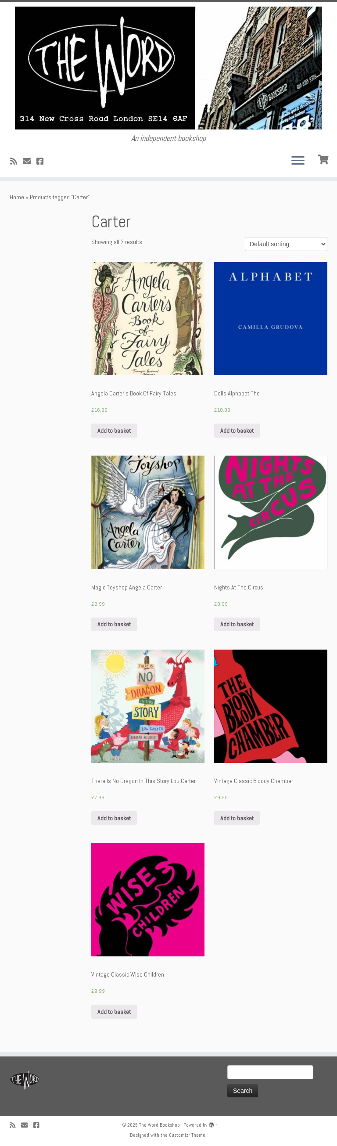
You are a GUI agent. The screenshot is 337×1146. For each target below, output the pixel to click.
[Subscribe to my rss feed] (16, 161)
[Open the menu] (298, 161)
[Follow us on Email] (29, 161)
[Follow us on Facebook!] (42, 161)
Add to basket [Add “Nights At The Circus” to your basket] (237, 624)
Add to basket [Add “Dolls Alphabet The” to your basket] (237, 431)
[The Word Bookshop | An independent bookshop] (168, 68)
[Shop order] (286, 244)
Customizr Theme (187, 1135)
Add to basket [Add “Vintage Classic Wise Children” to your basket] (114, 1012)
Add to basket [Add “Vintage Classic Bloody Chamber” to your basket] (237, 818)
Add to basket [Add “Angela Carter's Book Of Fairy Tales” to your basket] (114, 431)
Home (17, 197)
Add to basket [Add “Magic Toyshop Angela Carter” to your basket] (114, 624)
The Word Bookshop (159, 1125)
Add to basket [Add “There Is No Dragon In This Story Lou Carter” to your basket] (114, 818)
